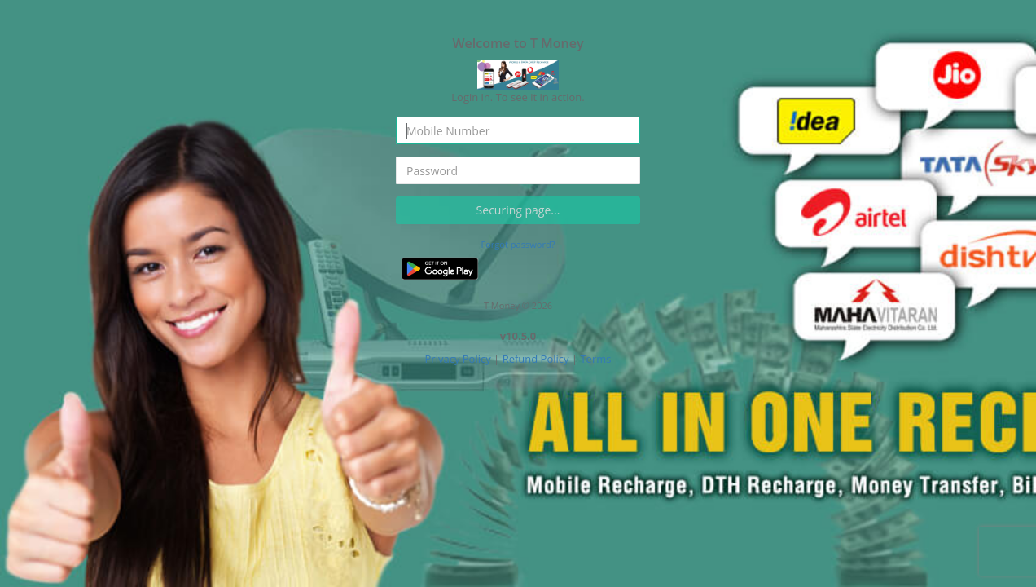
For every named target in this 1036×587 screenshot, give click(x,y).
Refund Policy (536, 358)
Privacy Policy (458, 358)
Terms (595, 358)
